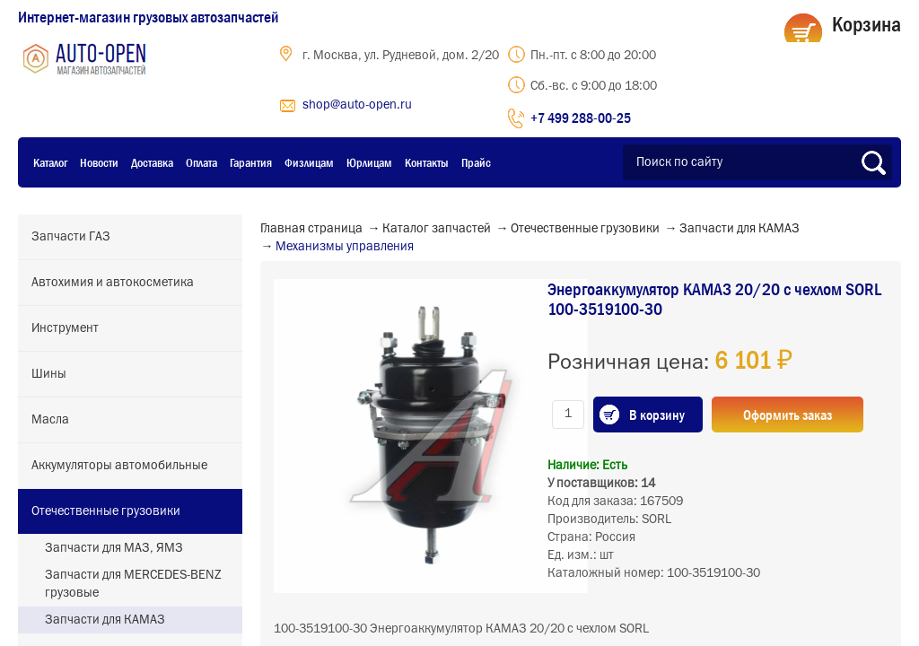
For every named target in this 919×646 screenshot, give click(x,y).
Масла (50, 420)
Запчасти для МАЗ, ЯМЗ (114, 548)
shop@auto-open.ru (357, 105)
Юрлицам (369, 162)
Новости (99, 162)
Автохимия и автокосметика (112, 282)
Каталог (50, 162)
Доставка (152, 162)
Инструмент (65, 328)
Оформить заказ (787, 414)
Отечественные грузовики (105, 511)
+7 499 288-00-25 (580, 117)
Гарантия (251, 162)
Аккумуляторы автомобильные (119, 465)
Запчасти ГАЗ (70, 236)
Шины (48, 374)
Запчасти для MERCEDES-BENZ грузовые (133, 584)
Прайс (476, 162)
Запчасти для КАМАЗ (105, 620)
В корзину (657, 414)
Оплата (201, 162)
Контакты (427, 162)
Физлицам (309, 162)
